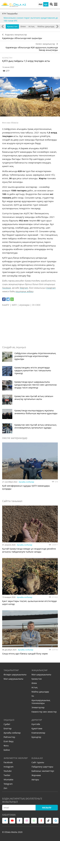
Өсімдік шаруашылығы (15, 674)
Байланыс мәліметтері (43, 771)
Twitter (7, 775)
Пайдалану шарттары (42, 766)
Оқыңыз (9, 719)
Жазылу (46, 807)
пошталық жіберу (24, 291)
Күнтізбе (36, 724)
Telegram (24, 287)
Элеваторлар (38, 707)
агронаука (24, 305)
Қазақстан (12, 26)
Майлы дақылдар (46, 26)
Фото (6, 745)
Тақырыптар (11, 670)
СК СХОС (36, 305)
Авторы (35, 779)
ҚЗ (45, 4)
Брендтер (36, 737)
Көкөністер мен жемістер (44, 711)
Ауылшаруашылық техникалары (41, 701)
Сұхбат (7, 724)
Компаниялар (38, 732)
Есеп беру (8, 741)
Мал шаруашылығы (13, 678)
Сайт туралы (38, 762)
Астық (31, 26)
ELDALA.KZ (37, 758)
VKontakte (8, 779)
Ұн (33, 696)
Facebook (6, 287)
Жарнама (36, 775)
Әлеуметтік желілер (16, 758)
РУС (41, 4)
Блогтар (8, 728)
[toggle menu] (56, 4)
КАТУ (14, 305)
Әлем (23, 26)
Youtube (8, 771)
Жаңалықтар (39, 670)
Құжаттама (37, 728)
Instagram (51, 287)
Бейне (7, 750)
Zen (5, 788)
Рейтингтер (9, 737)
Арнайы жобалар (26, 482)
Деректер (37, 719)
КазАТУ (5, 305)
